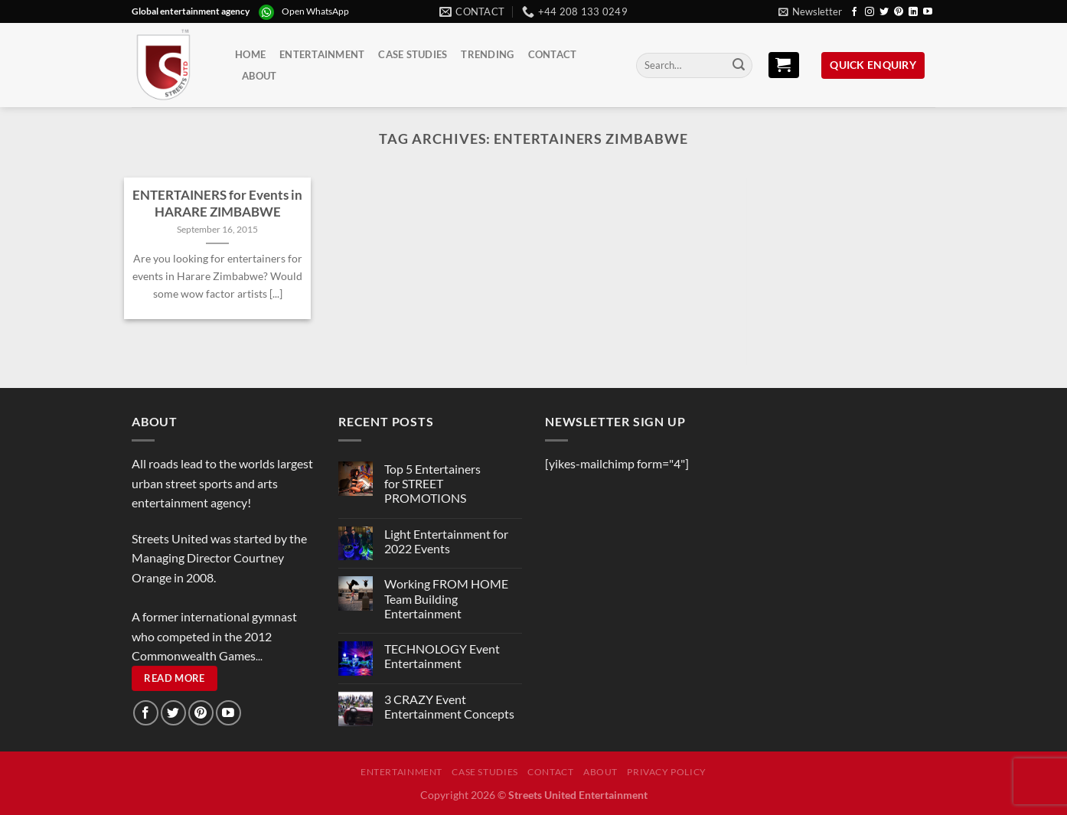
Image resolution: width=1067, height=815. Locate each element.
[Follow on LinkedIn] (913, 12)
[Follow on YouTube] (927, 12)
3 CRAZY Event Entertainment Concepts (449, 706)
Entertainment (321, 54)
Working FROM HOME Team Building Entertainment (446, 598)
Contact (552, 54)
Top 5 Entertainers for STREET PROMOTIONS (432, 483)
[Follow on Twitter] (884, 12)
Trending (487, 54)
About (259, 76)
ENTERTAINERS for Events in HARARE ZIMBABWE (217, 203)
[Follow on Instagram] (869, 12)
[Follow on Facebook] (854, 12)
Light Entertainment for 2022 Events (446, 541)
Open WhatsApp (315, 11)
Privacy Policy (666, 772)
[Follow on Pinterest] (898, 12)
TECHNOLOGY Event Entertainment (442, 655)
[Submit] (739, 66)
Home (250, 54)
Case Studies (412, 54)
